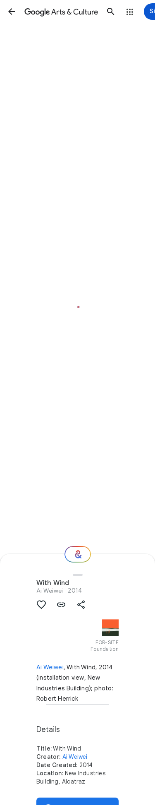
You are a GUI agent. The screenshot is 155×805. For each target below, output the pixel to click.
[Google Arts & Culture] (61, 11)
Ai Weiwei (49, 590)
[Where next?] (77, 554)
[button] (11, 11)
